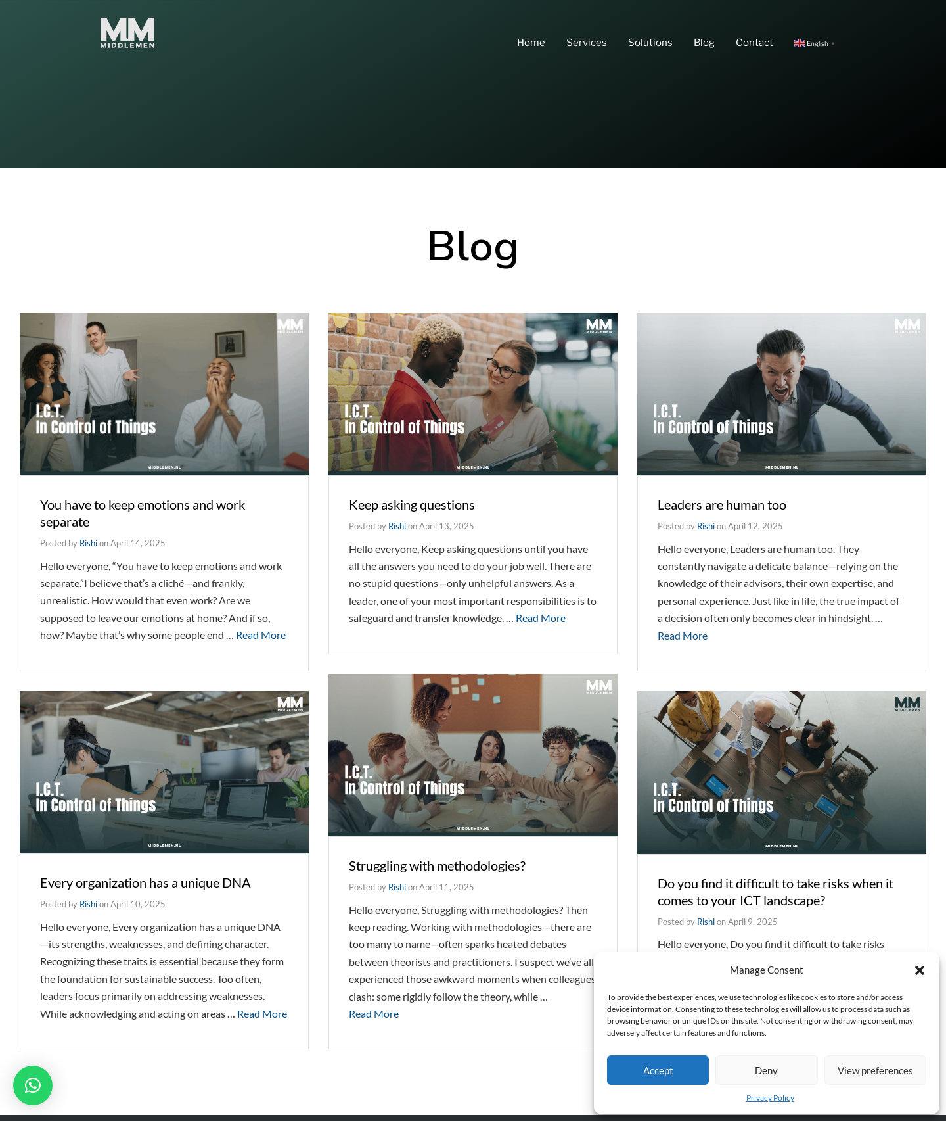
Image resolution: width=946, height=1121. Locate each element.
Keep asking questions (412, 504)
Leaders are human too (722, 504)
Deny (766, 1070)
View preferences (875, 1070)
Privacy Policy (770, 1098)
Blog (704, 43)
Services (586, 43)
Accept (658, 1070)
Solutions (650, 43)
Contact (754, 43)
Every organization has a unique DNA (145, 882)
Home (531, 43)
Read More (261, 635)
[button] (919, 970)
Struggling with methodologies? (437, 865)
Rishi (88, 543)
